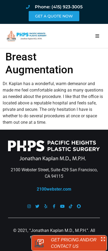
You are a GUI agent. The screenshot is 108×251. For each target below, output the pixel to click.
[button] (97, 36)
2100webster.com (54, 189)
